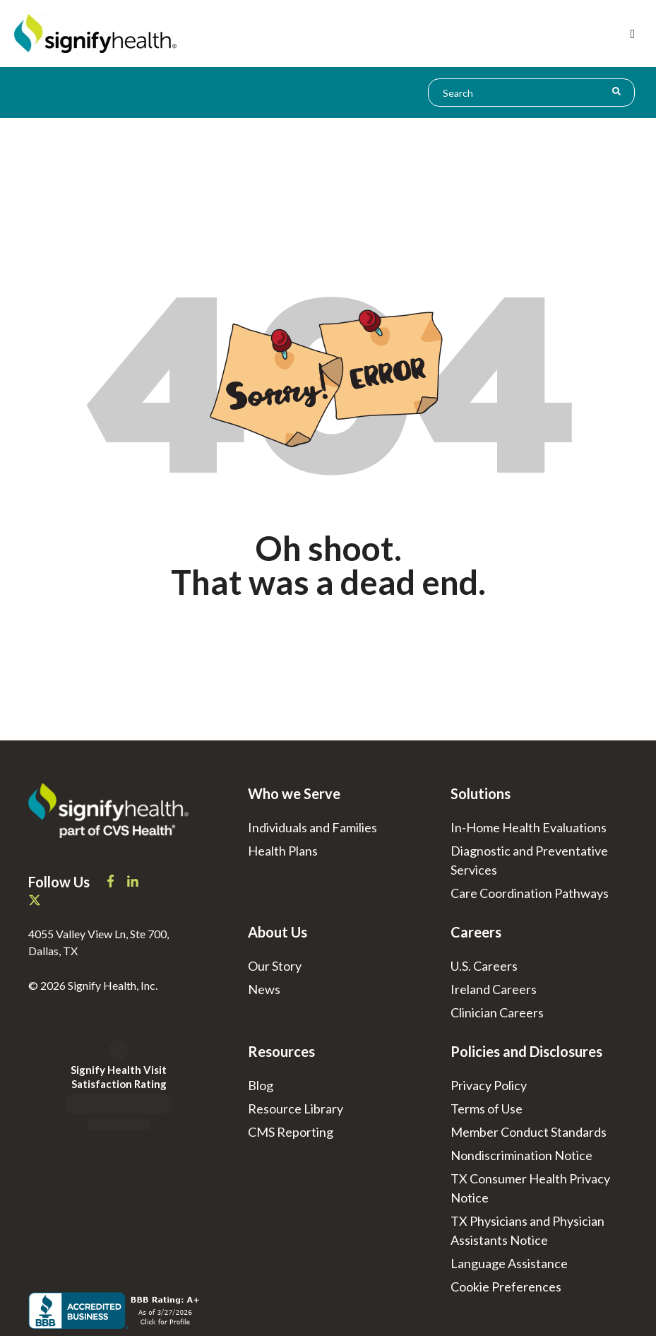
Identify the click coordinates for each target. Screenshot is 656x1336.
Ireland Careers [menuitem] (494, 989)
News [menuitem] (264, 989)
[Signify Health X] (34, 901)
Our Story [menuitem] (275, 966)
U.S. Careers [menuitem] (484, 966)
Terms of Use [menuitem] (487, 1108)
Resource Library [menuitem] (295, 1108)
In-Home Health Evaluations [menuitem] (529, 827)
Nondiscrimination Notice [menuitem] (521, 1155)
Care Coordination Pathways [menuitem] (530, 893)
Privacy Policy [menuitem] (489, 1085)
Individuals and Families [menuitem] (312, 827)
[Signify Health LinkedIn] (132, 882)
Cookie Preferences (506, 1286)
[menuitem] (506, 1286)
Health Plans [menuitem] (283, 850)
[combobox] (531, 92)
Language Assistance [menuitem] (509, 1263)
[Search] (616, 91)
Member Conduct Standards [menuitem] (529, 1132)
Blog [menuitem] (260, 1085)
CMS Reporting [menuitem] (290, 1132)
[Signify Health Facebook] (111, 882)
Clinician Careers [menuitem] (497, 1012)
